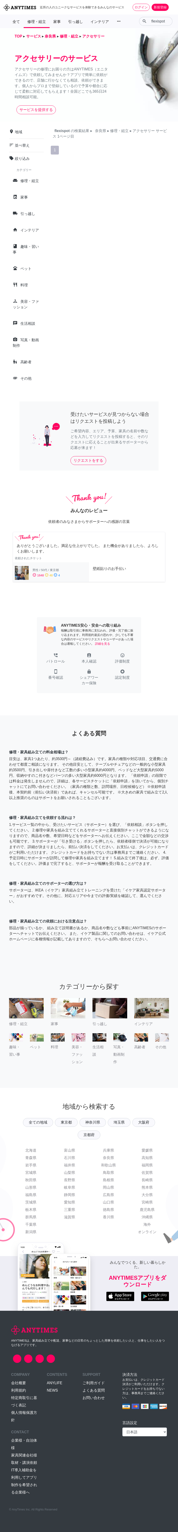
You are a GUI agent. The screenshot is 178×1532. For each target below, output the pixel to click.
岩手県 (30, 1165)
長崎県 (147, 1180)
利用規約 (18, 1390)
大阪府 (143, 1122)
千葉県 (30, 1224)
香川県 (108, 1217)
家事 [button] (57, 22)
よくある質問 (94, 1390)
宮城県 (30, 1173)
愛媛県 (147, 1150)
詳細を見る (102, 643)
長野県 (69, 1180)
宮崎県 (147, 1202)
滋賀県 (69, 1217)
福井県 (69, 1165)
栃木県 (30, 1210)
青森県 (30, 1158)
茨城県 (30, 1202)
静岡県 (69, 1195)
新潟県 (30, 1232)
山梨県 (69, 1173)
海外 (147, 1224)
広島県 (108, 1195)
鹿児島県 (147, 1210)
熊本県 (147, 1187)
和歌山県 (108, 1165)
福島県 (30, 1195)
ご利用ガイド (94, 1383)
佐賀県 (147, 1173)
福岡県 (147, 1165)
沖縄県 (147, 1217)
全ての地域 (38, 1122)
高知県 (147, 1158)
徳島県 (108, 1210)
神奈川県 (92, 1122)
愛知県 (69, 1202)
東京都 (66, 1122)
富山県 (69, 1150)
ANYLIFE (54, 1383)
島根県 (108, 1180)
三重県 (69, 1210)
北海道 (30, 1150)
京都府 (89, 1135)
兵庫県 (108, 1150)
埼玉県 (119, 1122)
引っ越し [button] (75, 22)
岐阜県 (69, 1187)
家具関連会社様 (24, 1455)
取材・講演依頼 (24, 1463)
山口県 (108, 1202)
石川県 (69, 1158)
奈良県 (108, 1158)
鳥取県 (108, 1173)
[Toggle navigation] (171, 7)
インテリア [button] (99, 22)
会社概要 (18, 1383)
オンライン (147, 1232)
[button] (55, 658)
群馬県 (30, 1217)
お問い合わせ (94, 1398)
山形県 (30, 1187)
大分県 (147, 1195)
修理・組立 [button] (36, 22)
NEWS (52, 1390)
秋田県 (30, 1180)
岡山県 (108, 1187)
